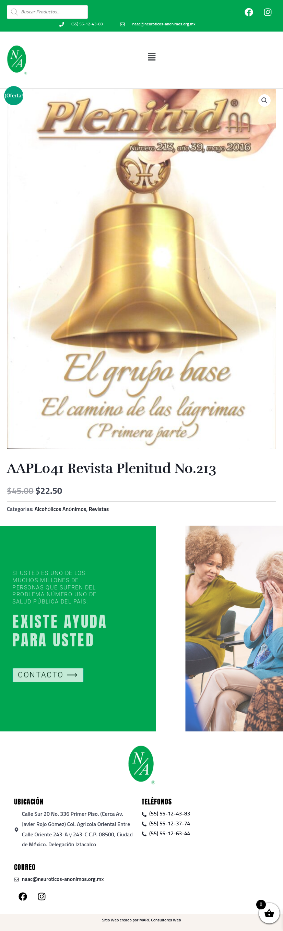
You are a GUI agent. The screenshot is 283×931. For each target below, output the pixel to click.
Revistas (99, 509)
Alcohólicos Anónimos (60, 509)
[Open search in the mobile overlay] (47, 12)
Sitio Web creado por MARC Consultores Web (141, 920)
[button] (151, 57)
